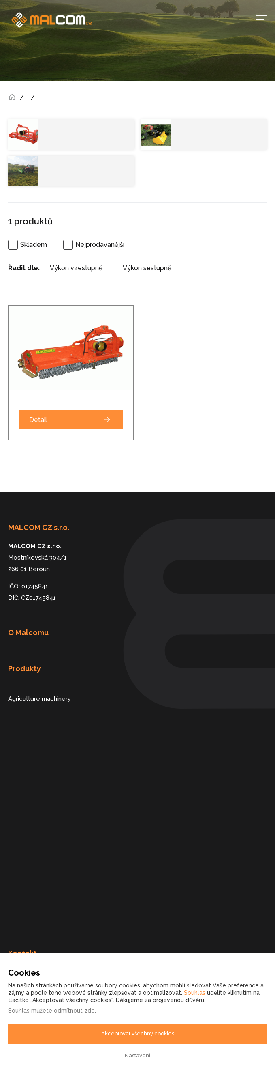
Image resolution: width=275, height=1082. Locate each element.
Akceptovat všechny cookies (137, 1033)
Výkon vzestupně (76, 268)
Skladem (33, 244)
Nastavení (137, 1055)
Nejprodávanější (99, 244)
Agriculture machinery (39, 699)
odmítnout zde (74, 1010)
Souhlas (194, 992)
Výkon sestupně (147, 268)
